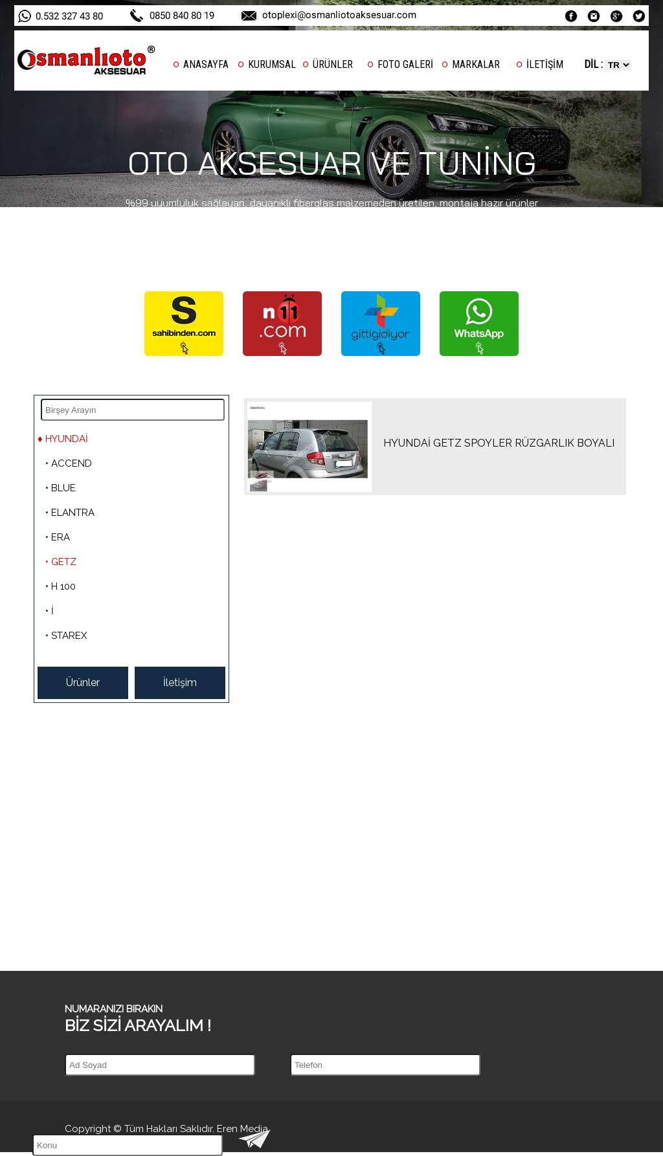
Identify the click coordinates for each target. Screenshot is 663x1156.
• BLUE (60, 488)
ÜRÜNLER (333, 64)
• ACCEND (68, 463)
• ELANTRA (70, 512)
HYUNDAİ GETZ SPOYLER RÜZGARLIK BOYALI (498, 443)
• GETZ (60, 562)
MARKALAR (476, 64)
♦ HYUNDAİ (63, 439)
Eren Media (242, 1129)
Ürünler (83, 682)
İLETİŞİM (544, 64)
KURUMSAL (272, 64)
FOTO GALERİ (405, 64)
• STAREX (66, 635)
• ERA (57, 537)
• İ (49, 611)
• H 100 (60, 586)
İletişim (180, 682)
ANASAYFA (206, 64)
